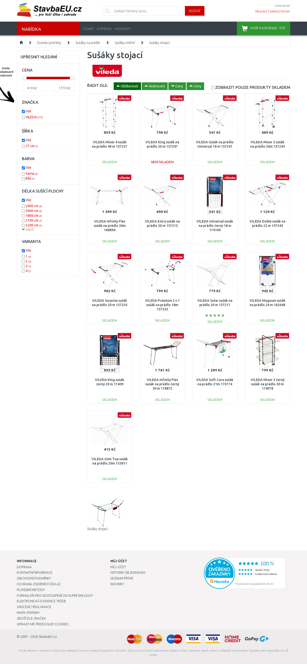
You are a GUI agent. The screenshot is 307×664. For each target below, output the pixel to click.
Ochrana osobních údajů (39, 584)
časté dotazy (282, 6)
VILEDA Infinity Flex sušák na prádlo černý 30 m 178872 (162, 384)
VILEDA (34, 117)
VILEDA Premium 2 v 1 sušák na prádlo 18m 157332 (162, 305)
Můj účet (118, 567)
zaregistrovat (280, 11)
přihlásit (261, 11)
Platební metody (31, 590)
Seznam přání (121, 578)
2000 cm (34, 206)
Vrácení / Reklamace (34, 607)
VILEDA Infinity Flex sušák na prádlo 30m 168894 (110, 225)
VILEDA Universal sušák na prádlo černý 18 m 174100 (214, 225)
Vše (28, 111)
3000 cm (34, 211)
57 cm (32, 146)
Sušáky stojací (159, 43)
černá (32, 173)
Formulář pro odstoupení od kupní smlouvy (55, 596)
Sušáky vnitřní (125, 43)
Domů (88, 29)
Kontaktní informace (35, 572)
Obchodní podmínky (34, 578)
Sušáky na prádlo (88, 43)
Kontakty (122, 29)
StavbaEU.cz (48, 637)
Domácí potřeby (49, 43)
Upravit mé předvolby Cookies (43, 624)
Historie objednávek (127, 572)
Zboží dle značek (31, 618)
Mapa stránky (28, 613)
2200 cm (34, 225)
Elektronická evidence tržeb (41, 601)
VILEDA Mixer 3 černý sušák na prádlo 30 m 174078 (267, 384)
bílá (30, 178)
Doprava (104, 29)
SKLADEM (252, 87)
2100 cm (34, 220)
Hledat (195, 11)
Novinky (117, 584)
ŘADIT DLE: (97, 85)
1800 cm (34, 215)
